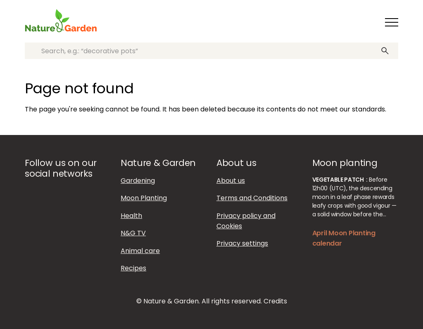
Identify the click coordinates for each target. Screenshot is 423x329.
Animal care (140, 251)
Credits (275, 301)
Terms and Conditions (252, 198)
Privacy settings (242, 243)
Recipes (133, 268)
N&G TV (133, 233)
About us (230, 180)
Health (131, 215)
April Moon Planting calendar (343, 238)
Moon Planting (144, 198)
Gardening (138, 180)
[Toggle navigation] (391, 22)
